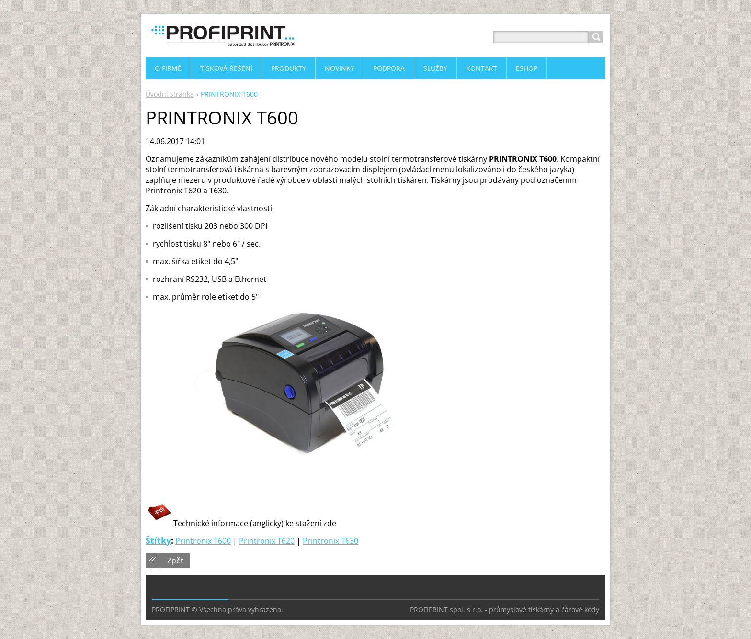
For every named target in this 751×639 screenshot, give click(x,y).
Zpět (175, 560)
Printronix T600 (203, 541)
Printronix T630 (330, 541)
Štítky (158, 540)
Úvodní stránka (170, 94)
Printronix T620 (267, 541)
